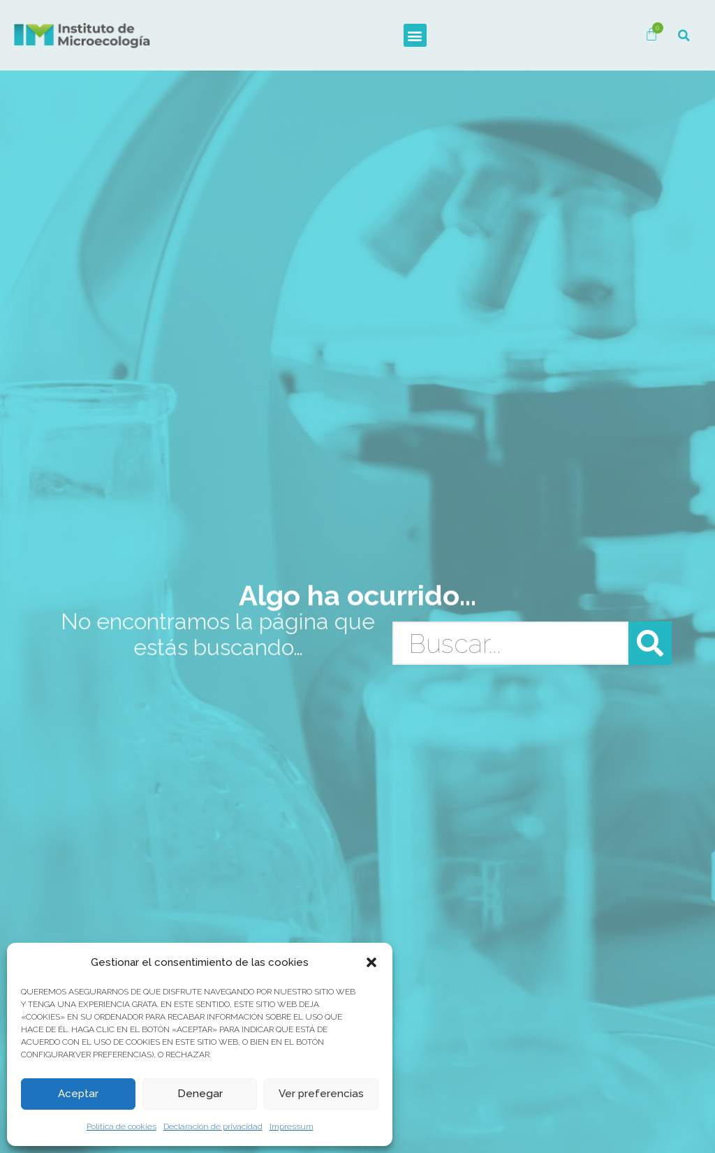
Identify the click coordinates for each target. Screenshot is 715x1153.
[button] (371, 962)
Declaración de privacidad (213, 1126)
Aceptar (78, 1094)
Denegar (200, 1094)
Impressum (292, 1126)
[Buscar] (650, 643)
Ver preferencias (321, 1094)
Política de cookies (121, 1126)
